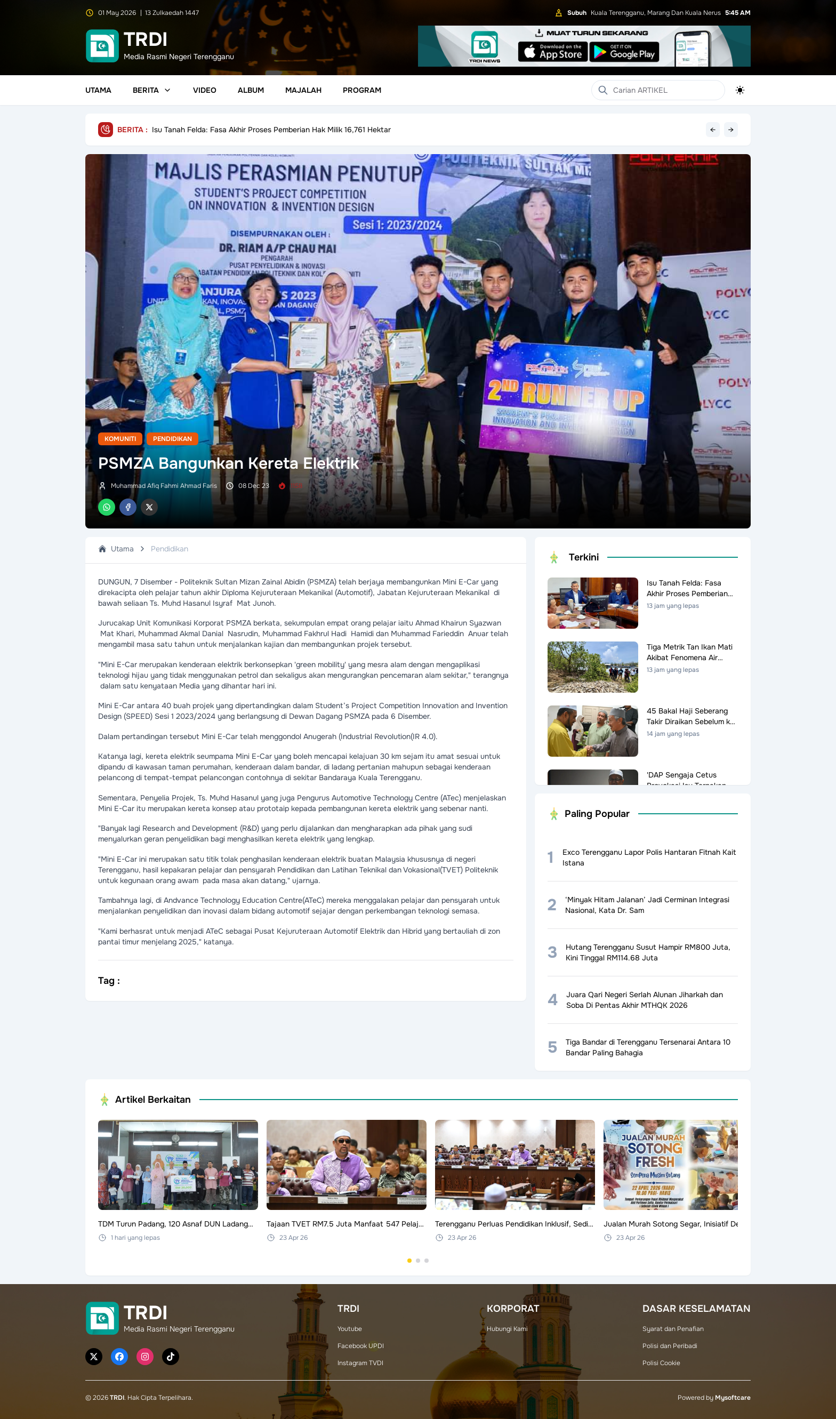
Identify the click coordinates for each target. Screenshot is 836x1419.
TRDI (117, 1397)
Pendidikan (172, 439)
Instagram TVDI (360, 1363)
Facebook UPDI (360, 1346)
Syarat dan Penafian (673, 1329)
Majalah (303, 90)
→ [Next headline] (731, 129)
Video (204, 90)
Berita (152, 90)
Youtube (349, 1329)
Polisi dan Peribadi (669, 1346)
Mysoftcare (733, 1397)
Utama (98, 90)
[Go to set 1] (409, 1260)
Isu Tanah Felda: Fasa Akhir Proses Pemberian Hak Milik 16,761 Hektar (271, 129)
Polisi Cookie (661, 1363)
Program (362, 90)
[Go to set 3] (426, 1260)
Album (251, 90)
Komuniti (120, 439)
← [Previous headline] (713, 129)
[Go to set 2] (418, 1260)
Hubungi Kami (507, 1329)
